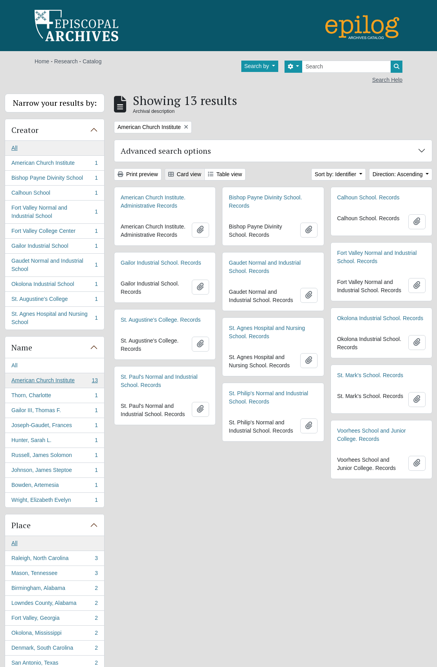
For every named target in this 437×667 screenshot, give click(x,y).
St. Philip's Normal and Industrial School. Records (268, 397)
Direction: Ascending (398, 174)
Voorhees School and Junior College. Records (371, 434)
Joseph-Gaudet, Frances (54, 426)
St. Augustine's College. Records (160, 320)
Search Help (387, 80)
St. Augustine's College (54, 300)
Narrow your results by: (55, 103)
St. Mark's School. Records (370, 375)
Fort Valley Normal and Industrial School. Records (377, 257)
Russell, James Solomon (54, 456)
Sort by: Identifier (336, 174)
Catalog (92, 61)
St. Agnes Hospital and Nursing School (54, 318)
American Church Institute (54, 164)
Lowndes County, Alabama (54, 604)
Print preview (138, 174)
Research (66, 61)
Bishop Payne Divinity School (54, 179)
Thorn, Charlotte (54, 396)
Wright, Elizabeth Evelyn (54, 501)
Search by (257, 66)
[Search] (346, 67)
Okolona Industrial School (54, 285)
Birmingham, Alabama (54, 589)
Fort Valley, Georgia (54, 619)
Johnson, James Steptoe (54, 471)
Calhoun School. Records (368, 197)
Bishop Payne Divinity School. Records (265, 201)
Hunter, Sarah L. (54, 441)
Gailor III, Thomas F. (54, 411)
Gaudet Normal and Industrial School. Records (265, 267)
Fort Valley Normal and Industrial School (54, 212)
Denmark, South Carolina (54, 649)
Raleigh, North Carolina (54, 559)
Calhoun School (54, 194)
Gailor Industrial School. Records (161, 263)
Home (42, 61)
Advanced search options (166, 151)
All (14, 148)
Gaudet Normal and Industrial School (54, 265)
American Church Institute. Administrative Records (153, 201)
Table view (225, 174)
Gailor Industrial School (54, 247)
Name (21, 347)
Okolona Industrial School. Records (380, 318)
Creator (25, 130)
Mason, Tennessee (54, 574)
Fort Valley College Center (54, 232)
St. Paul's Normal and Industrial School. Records (159, 381)
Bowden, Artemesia (54, 486)
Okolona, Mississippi (54, 634)
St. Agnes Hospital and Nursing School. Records (267, 332)
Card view (184, 174)
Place (21, 525)
